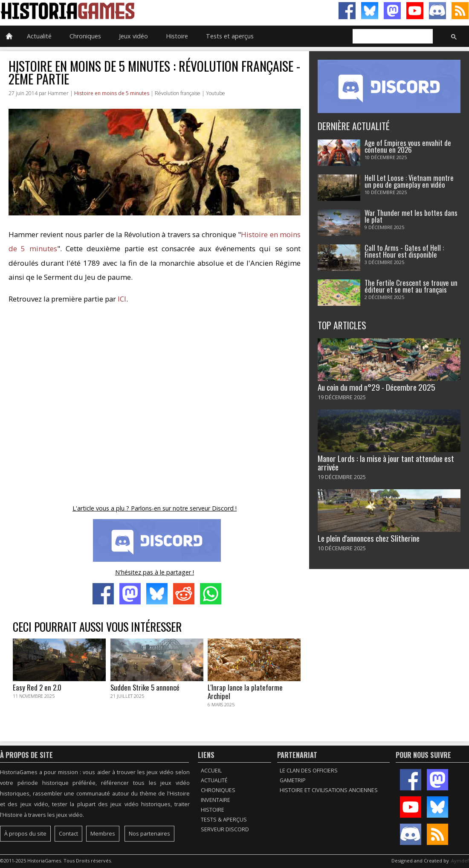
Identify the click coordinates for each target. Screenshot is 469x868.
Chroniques (85, 36)
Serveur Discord (225, 829)
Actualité (39, 36)
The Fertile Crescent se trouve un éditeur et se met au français (411, 286)
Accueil (211, 770)
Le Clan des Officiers (309, 770)
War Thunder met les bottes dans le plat (411, 216)
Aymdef (460, 860)
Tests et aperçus (230, 36)
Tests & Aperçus (224, 819)
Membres (102, 833)
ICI (122, 299)
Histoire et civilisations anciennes (329, 790)
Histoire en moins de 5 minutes (111, 93)
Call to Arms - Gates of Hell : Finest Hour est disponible (404, 251)
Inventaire (215, 800)
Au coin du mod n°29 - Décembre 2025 (376, 387)
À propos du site (25, 833)
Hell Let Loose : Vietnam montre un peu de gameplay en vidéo (409, 181)
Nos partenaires (149, 833)
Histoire (177, 36)
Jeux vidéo (133, 36)
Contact (68, 833)
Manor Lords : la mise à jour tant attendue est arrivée (386, 462)
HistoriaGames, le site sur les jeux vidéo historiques (117, 10)
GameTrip (293, 780)
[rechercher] (391, 37)
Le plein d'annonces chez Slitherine (369, 538)
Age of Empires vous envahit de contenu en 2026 (408, 146)
